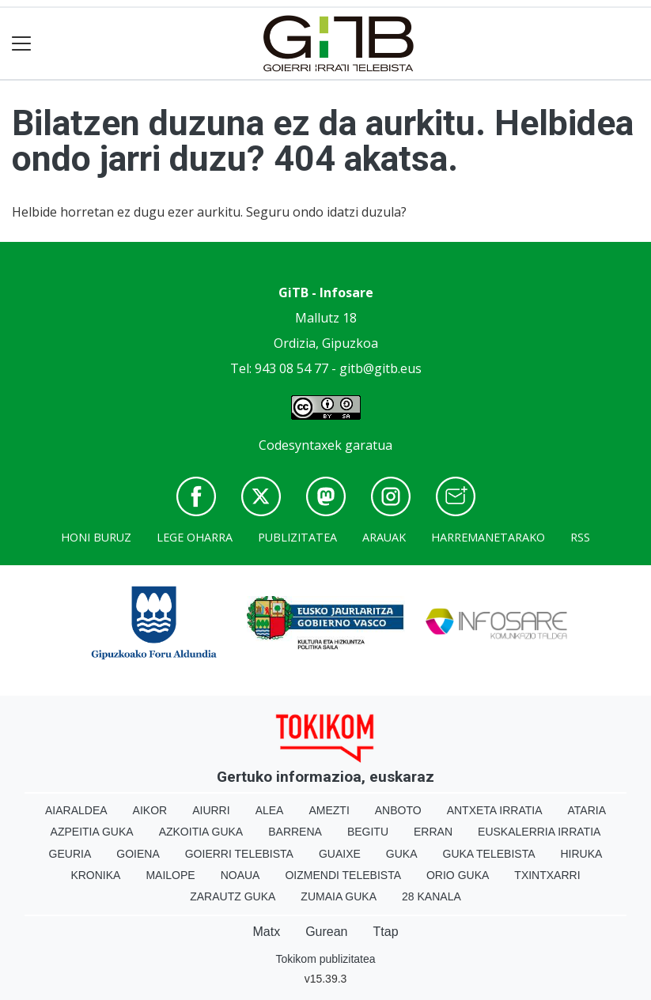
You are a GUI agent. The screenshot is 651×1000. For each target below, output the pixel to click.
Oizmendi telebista (343, 875)
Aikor (150, 810)
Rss (580, 537)
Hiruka (582, 853)
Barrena (295, 831)
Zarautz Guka (232, 896)
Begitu (367, 831)
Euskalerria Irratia (539, 831)
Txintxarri (547, 875)
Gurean (326, 931)
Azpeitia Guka (92, 831)
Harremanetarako (488, 537)
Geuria (70, 853)
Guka (402, 853)
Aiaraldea (76, 810)
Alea (269, 810)
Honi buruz (96, 537)
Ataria (587, 810)
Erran (433, 831)
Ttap (386, 931)
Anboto (398, 810)
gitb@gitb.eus (380, 368)
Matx (266, 931)
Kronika (95, 875)
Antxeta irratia (495, 810)
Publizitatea (297, 537)
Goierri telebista (239, 853)
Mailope (170, 875)
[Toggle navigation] (22, 44)
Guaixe (340, 853)
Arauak (384, 537)
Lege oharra (195, 537)
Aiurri (210, 810)
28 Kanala (431, 896)
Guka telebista (489, 853)
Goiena (137, 853)
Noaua (240, 875)
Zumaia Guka (339, 896)
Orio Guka (457, 875)
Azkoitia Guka (201, 831)
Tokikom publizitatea (325, 959)
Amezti (328, 810)
